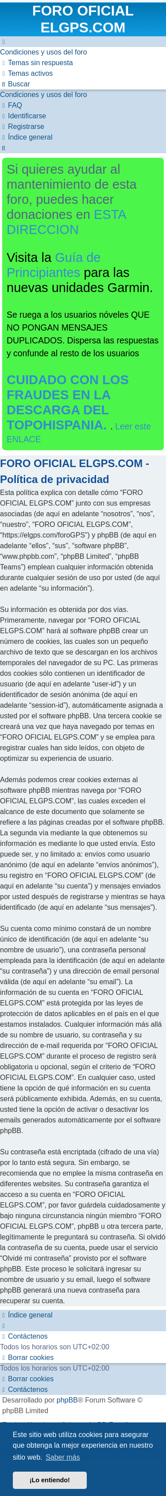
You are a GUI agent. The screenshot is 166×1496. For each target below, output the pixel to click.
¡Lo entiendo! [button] (50, 1480)
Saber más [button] (63, 1457)
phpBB (67, 1400)
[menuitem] (43, 52)
